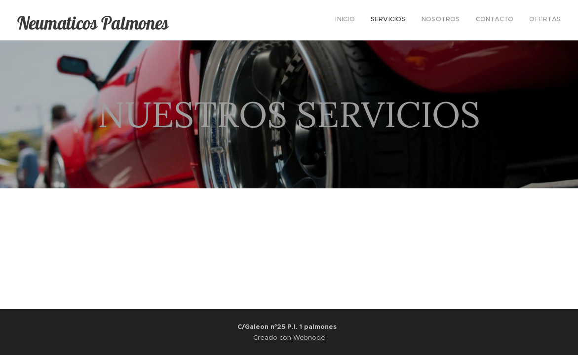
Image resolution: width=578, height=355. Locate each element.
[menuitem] (500, 20)
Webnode (309, 337)
